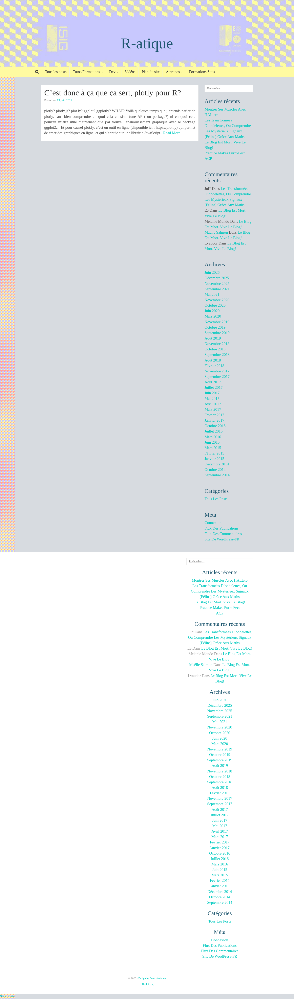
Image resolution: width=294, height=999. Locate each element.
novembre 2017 (217, 371)
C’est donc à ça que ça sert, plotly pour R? (112, 92)
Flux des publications (221, 528)
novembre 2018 (217, 344)
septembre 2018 (217, 354)
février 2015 (214, 453)
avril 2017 (213, 404)
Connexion (213, 522)
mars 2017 (213, 409)
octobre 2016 (215, 426)
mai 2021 (212, 294)
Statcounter (8, 996)
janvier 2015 (214, 459)
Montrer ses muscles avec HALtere (220, 580)
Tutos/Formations (88, 72)
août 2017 (213, 382)
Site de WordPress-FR (222, 539)
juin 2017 (212, 393)
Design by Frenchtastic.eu (152, 978)
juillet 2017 (214, 387)
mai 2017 (212, 398)
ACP (208, 158)
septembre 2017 (217, 376)
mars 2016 (213, 437)
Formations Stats (202, 72)
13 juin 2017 (64, 100)
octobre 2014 (215, 469)
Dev (114, 72)
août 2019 (213, 338)
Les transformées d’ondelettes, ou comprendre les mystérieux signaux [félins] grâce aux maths (219, 591)
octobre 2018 (215, 349)
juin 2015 (212, 442)
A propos (174, 72)
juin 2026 (212, 272)
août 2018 (213, 360)
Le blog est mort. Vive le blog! (219, 602)
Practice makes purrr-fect (225, 153)
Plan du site (151, 72)
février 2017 (214, 415)
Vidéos (130, 72)
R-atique (147, 43)
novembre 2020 (217, 300)
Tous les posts (55, 72)
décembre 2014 (217, 464)
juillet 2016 (214, 431)
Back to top (147, 983)
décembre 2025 (217, 278)
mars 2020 (213, 316)
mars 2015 (213, 448)
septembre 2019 (217, 333)
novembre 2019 (217, 322)
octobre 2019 (215, 327)
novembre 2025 (217, 283)
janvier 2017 (214, 420)
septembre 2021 (217, 289)
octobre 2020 (215, 305)
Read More (171, 133)
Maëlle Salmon (216, 232)
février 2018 (214, 366)
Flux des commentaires (223, 534)
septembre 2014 (217, 475)
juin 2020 (212, 311)
